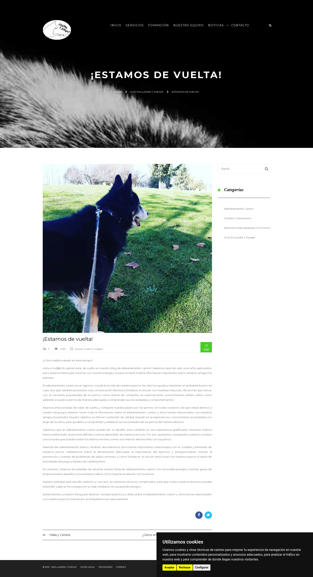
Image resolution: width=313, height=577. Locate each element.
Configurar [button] (201, 567)
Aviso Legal (87, 567)
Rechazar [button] (185, 567)
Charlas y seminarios (237, 218)
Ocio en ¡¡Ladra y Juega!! (146, 91)
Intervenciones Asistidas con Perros (247, 227)
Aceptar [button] (169, 567)
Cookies (121, 567)
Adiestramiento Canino (239, 208)
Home (118, 91)
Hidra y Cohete (56, 535)
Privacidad (105, 567)
